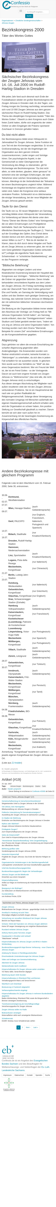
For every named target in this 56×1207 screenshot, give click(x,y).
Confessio (20, 2)
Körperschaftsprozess (10, 880)
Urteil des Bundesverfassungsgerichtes (16, 868)
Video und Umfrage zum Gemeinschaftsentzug (19, 959)
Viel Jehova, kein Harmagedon (13, 807)
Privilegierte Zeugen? (10, 829)
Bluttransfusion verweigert (11, 1013)
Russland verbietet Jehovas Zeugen (15, 930)
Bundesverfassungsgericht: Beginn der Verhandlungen (22, 871)
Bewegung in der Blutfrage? (12, 888)
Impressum (7, 1075)
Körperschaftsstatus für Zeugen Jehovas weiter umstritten (23, 969)
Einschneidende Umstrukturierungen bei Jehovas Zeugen (23, 956)
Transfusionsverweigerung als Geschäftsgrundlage (20, 1004)
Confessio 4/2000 (39, 791)
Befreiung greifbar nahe (10, 849)
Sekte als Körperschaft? (11, 835)
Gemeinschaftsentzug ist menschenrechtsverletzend (21, 801)
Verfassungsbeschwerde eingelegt (14, 990)
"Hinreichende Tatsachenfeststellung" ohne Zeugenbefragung (24, 841)
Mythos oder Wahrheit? (10, 824)
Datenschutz (19, 1075)
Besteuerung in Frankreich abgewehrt (16, 987)
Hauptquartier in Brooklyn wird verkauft (16, 936)
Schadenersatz (7, 1018)
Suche (47, 1075)
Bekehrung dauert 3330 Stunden (14, 975)
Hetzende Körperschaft (10, 854)
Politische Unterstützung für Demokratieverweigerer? (21, 812)
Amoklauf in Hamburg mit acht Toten (15, 913)
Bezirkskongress (28, 786)
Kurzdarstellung (7, 894)
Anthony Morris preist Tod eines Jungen (16, 933)
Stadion (37, 786)
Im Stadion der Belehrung (11, 818)
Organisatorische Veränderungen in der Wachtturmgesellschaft (25, 862)
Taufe (44, 786)
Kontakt (29, 1075)
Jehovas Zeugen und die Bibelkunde (15, 875)
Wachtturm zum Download (11, 984)
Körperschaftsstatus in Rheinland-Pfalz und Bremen (21, 978)
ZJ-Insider (16, 763)
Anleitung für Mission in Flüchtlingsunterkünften (19, 953)
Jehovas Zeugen (8, 23)
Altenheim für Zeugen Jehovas (13, 963)
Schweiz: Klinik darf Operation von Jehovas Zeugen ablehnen (24, 924)
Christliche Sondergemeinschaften (28, 21)
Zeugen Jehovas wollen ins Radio (14, 1010)
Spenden (39, 1075)
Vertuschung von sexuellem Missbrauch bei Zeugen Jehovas (24, 918)
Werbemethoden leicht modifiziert (14, 966)
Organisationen (7, 21)
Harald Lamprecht (14, 789)
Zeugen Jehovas (8, 907)
